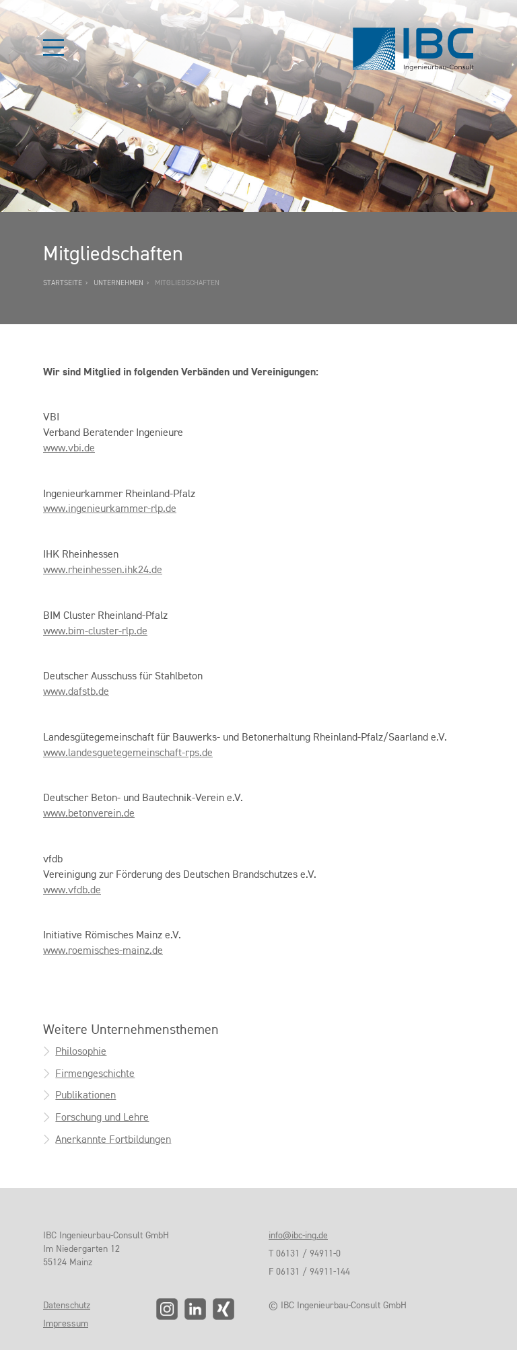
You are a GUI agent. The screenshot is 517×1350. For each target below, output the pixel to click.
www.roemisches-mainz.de (103, 950)
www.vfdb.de (72, 889)
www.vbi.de (69, 447)
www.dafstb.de (76, 691)
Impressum (65, 1323)
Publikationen (85, 1094)
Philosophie (80, 1051)
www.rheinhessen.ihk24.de (102, 569)
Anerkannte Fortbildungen (113, 1139)
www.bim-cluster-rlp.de (95, 630)
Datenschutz (66, 1305)
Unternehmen (118, 282)
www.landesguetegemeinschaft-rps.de (128, 752)
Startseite (62, 282)
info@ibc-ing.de (298, 1235)
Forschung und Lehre (102, 1117)
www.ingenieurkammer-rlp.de (109, 508)
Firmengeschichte (95, 1073)
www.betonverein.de (89, 813)
